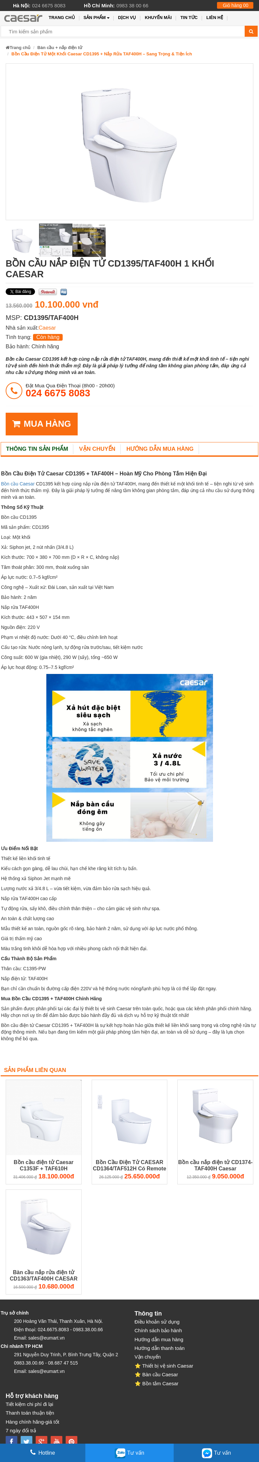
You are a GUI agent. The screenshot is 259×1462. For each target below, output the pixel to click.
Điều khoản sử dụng (157, 1322)
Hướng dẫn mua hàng (160, 449)
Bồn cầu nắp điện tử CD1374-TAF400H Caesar (215, 1165)
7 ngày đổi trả (21, 1430)
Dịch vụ (127, 17)
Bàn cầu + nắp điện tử (59, 47)
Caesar (47, 328)
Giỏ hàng (235, 5)
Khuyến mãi (158, 17)
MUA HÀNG (41, 424)
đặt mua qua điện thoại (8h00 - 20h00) (70, 390)
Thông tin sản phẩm (37, 449)
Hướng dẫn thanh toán (160, 1348)
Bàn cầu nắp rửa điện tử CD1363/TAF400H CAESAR (43, 1275)
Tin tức (189, 17)
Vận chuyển (97, 449)
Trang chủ (62, 17)
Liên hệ (214, 17)
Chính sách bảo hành (158, 1330)
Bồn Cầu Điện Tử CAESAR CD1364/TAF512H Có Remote (129, 1165)
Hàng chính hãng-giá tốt (32, 1422)
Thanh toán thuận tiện (30, 1413)
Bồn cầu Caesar (18, 483)
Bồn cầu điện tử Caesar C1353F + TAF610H (43, 1165)
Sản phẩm (96, 17)
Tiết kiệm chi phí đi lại (29, 1404)
